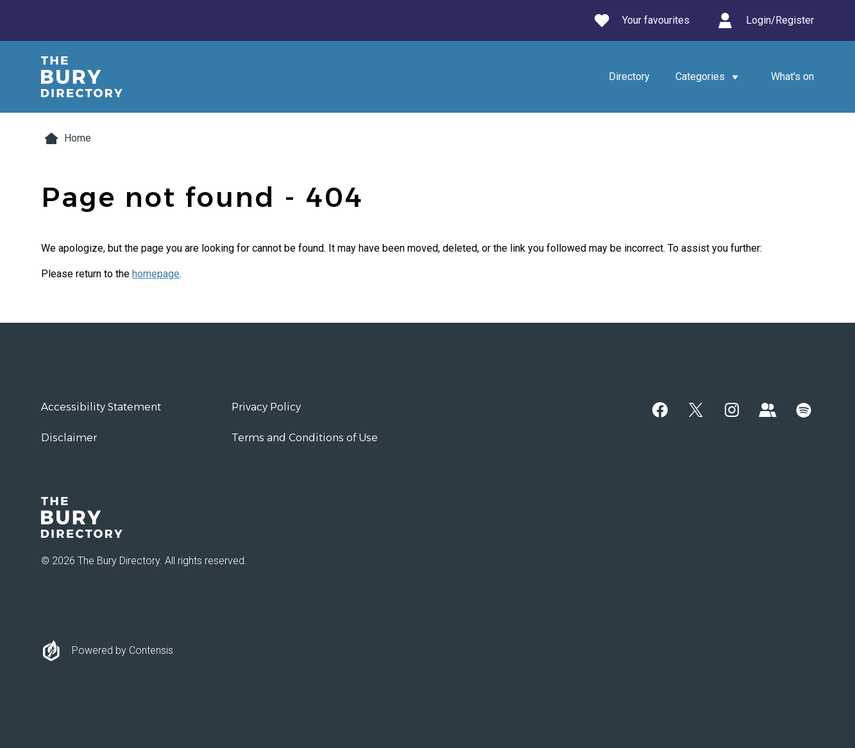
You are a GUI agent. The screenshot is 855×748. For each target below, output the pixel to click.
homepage (156, 274)
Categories (710, 77)
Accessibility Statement (101, 407)
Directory (629, 76)
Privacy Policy (266, 407)
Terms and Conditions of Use (305, 438)
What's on (792, 76)
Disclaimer (69, 438)
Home (66, 138)
